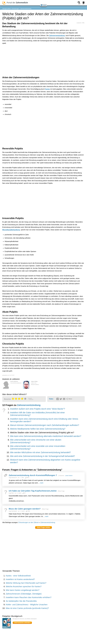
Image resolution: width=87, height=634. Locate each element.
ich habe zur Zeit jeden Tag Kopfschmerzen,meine (33, 491)
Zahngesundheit (6, 8)
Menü (43, 5)
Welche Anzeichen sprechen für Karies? (23, 586)
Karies (47, 89)
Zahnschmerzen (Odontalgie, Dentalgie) (23, 594)
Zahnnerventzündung (25, 8)
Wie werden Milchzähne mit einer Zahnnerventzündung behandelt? (40, 452)
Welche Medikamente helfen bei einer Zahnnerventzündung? (37, 429)
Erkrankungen (15, 8)
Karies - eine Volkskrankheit (18, 576)
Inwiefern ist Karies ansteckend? (20, 579)
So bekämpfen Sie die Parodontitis (21, 601)
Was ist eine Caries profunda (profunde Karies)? (27, 608)
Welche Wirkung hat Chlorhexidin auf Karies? (26, 583)
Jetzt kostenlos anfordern (22, 622)
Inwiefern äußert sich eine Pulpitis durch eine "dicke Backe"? (37, 409)
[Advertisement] (32, 54)
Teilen (51, 399)
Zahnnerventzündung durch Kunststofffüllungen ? (33, 475)
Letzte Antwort (68, 475)
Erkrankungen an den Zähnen (29, 522)
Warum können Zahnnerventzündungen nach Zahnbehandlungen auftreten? (44, 425)
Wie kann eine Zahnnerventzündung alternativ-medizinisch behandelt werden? (45, 436)
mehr (41, 483)
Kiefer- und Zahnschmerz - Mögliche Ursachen (26, 604)
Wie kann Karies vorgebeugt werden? (22, 590)
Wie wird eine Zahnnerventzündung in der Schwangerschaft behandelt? (42, 456)
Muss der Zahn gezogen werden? (25, 509)
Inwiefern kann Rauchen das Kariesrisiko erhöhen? (28, 597)
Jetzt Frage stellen (43, 527)
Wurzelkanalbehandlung (11, 230)
